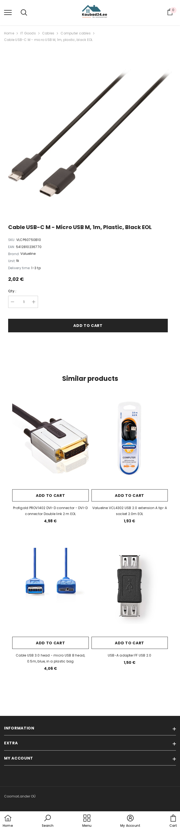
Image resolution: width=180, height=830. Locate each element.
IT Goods (28, 33)
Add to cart (88, 325)
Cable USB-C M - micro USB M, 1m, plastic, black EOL (48, 39)
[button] (47, 821)
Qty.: (12, 291)
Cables (48, 33)
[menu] (8, 12)
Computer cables (76, 33)
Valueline (28, 253)
